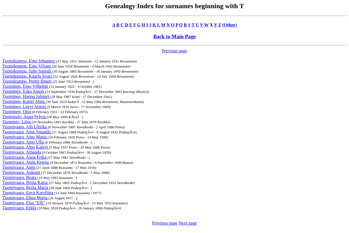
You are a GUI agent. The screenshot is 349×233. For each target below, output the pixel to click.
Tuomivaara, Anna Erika (25, 157)
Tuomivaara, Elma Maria (25, 197)
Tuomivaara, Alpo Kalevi (25, 147)
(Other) (229, 25)
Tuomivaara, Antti (19, 167)
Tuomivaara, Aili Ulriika (25, 126)
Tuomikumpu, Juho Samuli (27, 71)
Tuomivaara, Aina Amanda (27, 131)
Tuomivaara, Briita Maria (25, 187)
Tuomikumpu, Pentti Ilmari (27, 81)
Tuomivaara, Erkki (19, 207)
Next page (188, 223)
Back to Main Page (174, 36)
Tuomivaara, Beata (19, 177)
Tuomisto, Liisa (17, 121)
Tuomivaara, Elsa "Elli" (24, 202)
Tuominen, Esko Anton (23, 91)
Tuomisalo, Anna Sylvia (24, 116)
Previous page (174, 50)
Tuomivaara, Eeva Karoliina (28, 192)
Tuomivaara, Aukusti (21, 172)
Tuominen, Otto (17, 111)
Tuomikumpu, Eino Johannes (29, 61)
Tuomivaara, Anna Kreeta (26, 162)
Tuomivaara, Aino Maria (25, 137)
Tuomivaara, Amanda (22, 152)
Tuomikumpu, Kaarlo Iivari (27, 76)
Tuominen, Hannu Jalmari (26, 96)
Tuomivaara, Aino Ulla (23, 142)
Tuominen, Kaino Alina (24, 101)
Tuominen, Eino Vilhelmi (25, 86)
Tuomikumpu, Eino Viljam (27, 66)
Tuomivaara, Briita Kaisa (25, 182)
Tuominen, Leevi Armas (24, 106)
